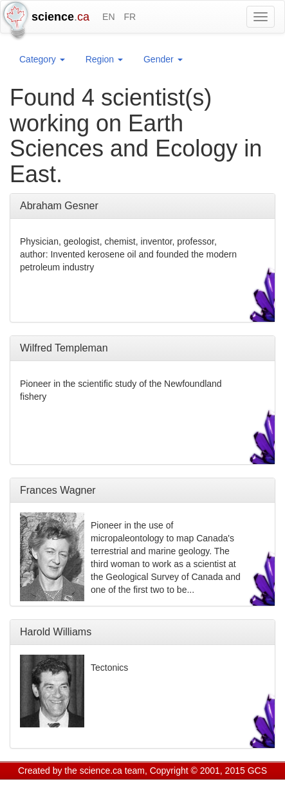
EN (108, 17)
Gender (163, 59)
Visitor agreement (178, 786)
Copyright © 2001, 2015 (197, 770)
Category (42, 59)
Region (104, 59)
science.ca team (112, 770)
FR (130, 17)
